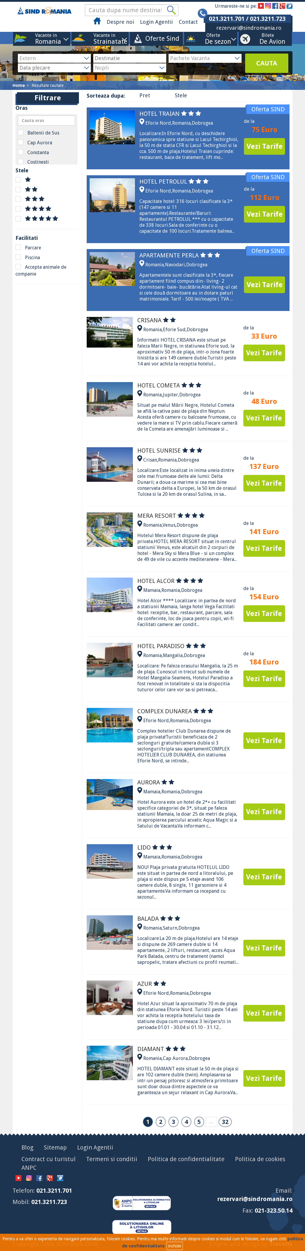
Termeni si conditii (111, 1159)
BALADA (158, 918)
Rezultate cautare (47, 85)
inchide (174, 1246)
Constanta (33, 152)
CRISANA (156, 320)
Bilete (267, 38)
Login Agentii (156, 22)
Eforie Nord (158, 123)
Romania (181, 123)
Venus (169, 525)
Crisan (150, 460)
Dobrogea (202, 123)
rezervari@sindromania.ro (248, 28)
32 (225, 1121)
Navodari (175, 265)
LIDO (154, 847)
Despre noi (120, 22)
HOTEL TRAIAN (170, 113)
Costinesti (33, 162)
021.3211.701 (54, 1190)
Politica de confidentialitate (186, 1159)
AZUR (151, 983)
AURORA (155, 782)
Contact (188, 22)
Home (19, 85)
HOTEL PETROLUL (173, 181)
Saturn (170, 928)
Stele (181, 95)
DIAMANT (161, 1049)
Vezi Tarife (265, 146)
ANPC (29, 1167)
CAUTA (266, 63)
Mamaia (151, 590)
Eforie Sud (174, 329)
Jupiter (170, 395)
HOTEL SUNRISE (169, 450)
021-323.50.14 (273, 1210)
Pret (144, 95)
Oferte (213, 38)
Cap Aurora (35, 143)
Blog (27, 1147)
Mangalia (173, 655)
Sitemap (55, 1147)
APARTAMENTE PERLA (179, 255)
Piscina (27, 257)
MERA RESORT (171, 515)
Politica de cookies (260, 1159)
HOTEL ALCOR (170, 580)
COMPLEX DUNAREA (175, 711)
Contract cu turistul (48, 1159)
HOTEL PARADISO (171, 646)
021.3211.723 (49, 1201)
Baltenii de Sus (38, 133)
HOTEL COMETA (169, 385)
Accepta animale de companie (40, 270)
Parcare (28, 248)
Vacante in (46, 38)
